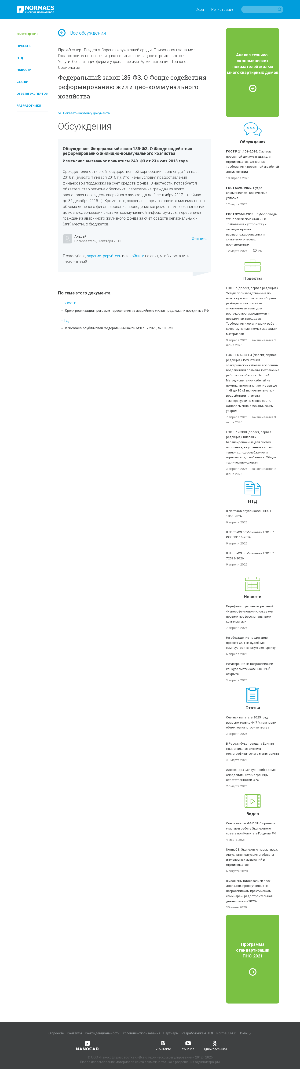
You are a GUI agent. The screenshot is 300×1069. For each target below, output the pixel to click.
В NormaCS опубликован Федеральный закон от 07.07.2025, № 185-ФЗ (119, 328)
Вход (199, 9)
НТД (20, 58)
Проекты (24, 46)
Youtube (188, 1045)
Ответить (199, 239)
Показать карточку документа (84, 113)
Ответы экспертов (32, 93)
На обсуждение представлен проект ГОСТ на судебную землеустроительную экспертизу (250, 643)
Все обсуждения (82, 33)
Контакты (74, 1033)
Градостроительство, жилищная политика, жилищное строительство (120, 55)
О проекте (56, 1033)
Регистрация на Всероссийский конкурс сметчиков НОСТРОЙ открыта (249, 669)
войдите (136, 256)
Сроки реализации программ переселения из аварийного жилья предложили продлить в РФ (137, 310)
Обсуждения (28, 34)
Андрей (80, 236)
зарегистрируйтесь (104, 256)
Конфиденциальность (102, 1033)
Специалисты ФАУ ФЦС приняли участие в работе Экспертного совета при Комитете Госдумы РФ (251, 828)
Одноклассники (215, 1045)
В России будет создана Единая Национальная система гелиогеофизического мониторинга (252, 749)
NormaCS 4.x (226, 1033)
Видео (252, 813)
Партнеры (171, 1033)
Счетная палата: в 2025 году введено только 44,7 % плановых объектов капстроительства (251, 722)
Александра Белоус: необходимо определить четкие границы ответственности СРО (251, 775)
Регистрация (222, 9)
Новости (24, 70)
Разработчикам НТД (197, 1033)
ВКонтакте (163, 1045)
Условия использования (141, 1033)
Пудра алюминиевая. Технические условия (246, 193)
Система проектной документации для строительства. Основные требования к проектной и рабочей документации (252, 161)
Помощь (245, 1033)
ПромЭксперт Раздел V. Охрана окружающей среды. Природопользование (125, 49)
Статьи (22, 81)
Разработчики (29, 105)
